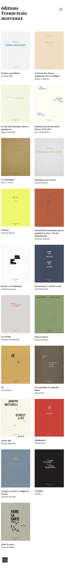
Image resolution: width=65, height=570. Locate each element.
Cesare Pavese (49, 161)
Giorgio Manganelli (15, 318)
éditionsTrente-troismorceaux (14, 13)
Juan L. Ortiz (15, 161)
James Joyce (49, 421)
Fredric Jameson (15, 268)
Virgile (49, 472)
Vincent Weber (49, 318)
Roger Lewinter (49, 55)
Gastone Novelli (15, 473)
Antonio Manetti (49, 214)
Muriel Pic (49, 370)
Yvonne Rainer (15, 211)
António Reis (15, 54)
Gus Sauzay (15, 368)
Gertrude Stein (49, 267)
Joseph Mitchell (15, 422)
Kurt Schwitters (49, 109)
